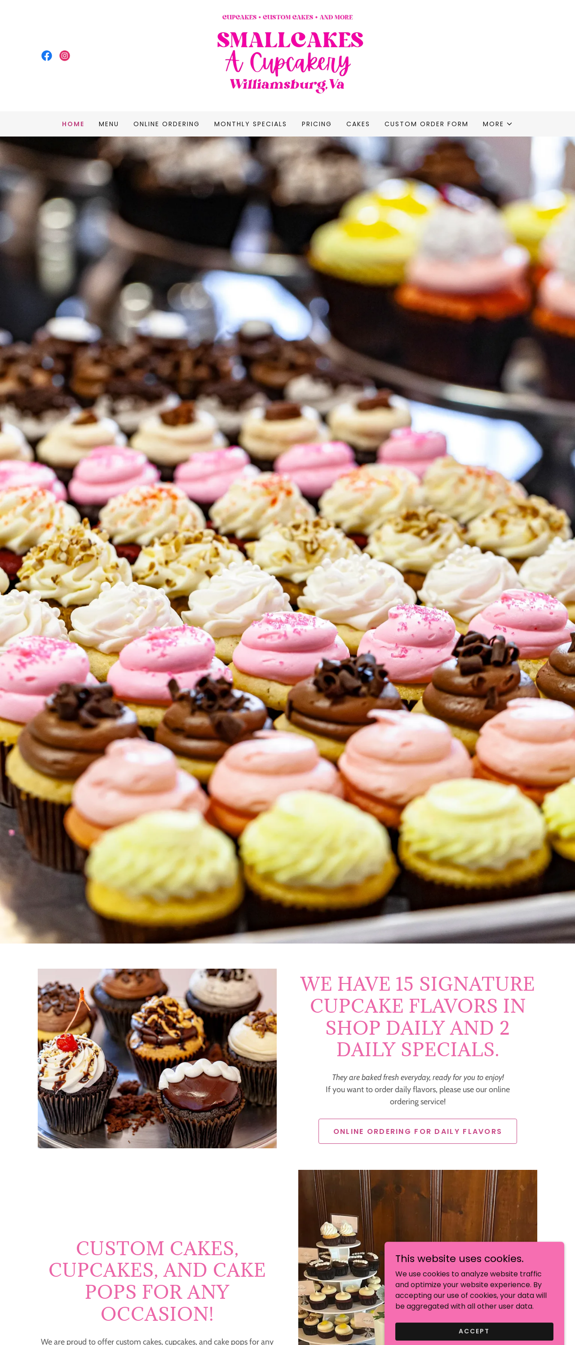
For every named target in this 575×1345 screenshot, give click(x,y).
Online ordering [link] (166, 123)
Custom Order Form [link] (427, 123)
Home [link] (73, 123)
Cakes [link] (358, 123)
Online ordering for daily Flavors (418, 1131)
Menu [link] (109, 123)
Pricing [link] (317, 123)
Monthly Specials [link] (250, 123)
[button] (498, 124)
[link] (47, 56)
